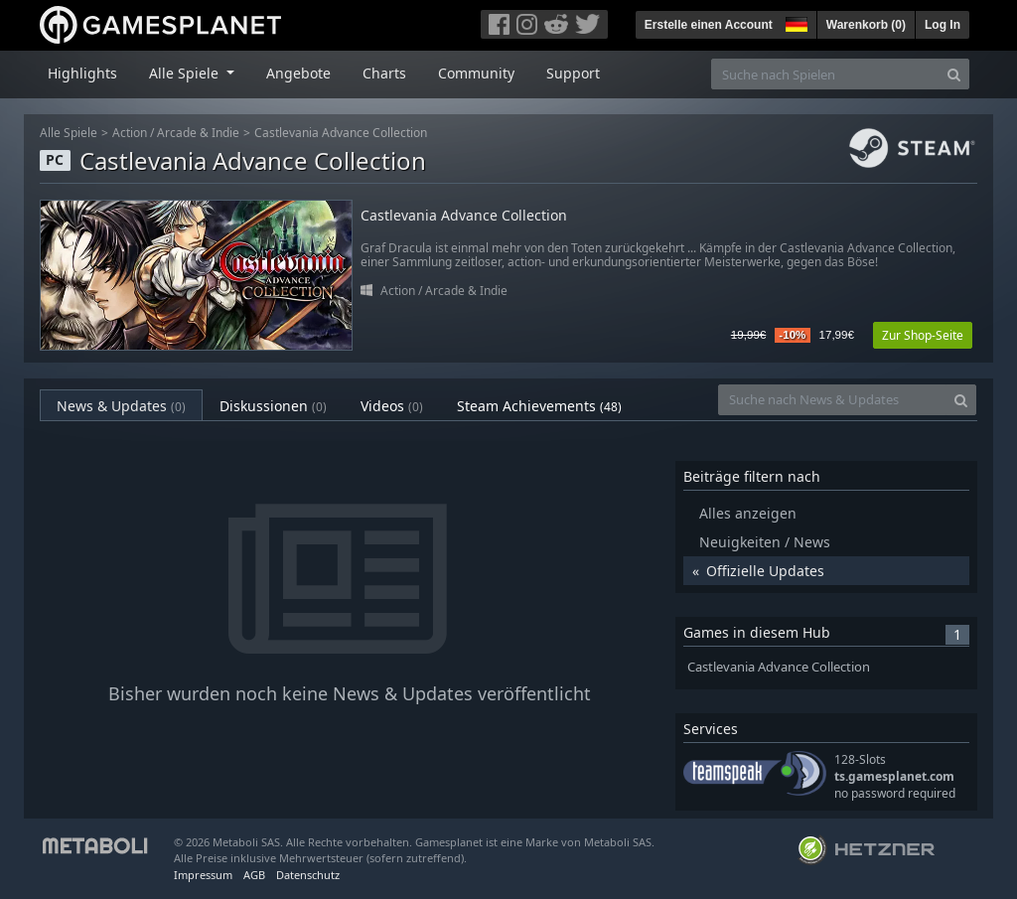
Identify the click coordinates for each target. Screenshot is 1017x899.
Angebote (298, 73)
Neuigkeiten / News (764, 541)
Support (573, 73)
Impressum (203, 874)
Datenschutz (308, 874)
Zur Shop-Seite (922, 335)
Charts (384, 73)
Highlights (82, 73)
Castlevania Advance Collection (340, 132)
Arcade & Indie (198, 132)
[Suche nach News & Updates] (832, 399)
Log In (942, 25)
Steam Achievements (539, 405)
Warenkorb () (866, 25)
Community (476, 73)
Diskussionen (273, 405)
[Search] (954, 74)
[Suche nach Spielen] (825, 74)
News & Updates (121, 405)
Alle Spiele (68, 132)
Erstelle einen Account (709, 25)
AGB (254, 874)
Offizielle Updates (765, 570)
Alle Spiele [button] (185, 73)
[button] (794, 22)
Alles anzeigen (748, 513)
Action (129, 132)
